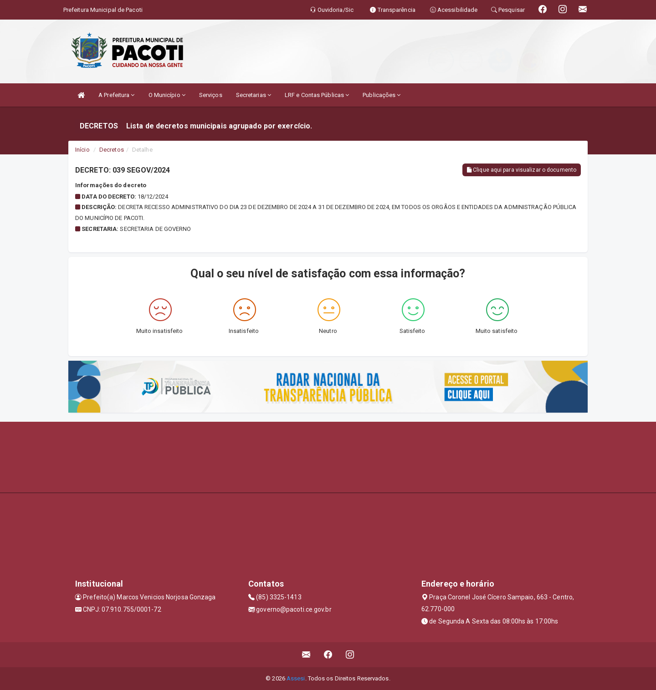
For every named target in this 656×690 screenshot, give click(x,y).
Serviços (210, 95)
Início (82, 149)
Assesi (296, 678)
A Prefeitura (116, 95)
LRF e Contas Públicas (317, 95)
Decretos (111, 149)
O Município (167, 95)
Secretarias (253, 95)
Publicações (381, 95)
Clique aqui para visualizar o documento (521, 170)
